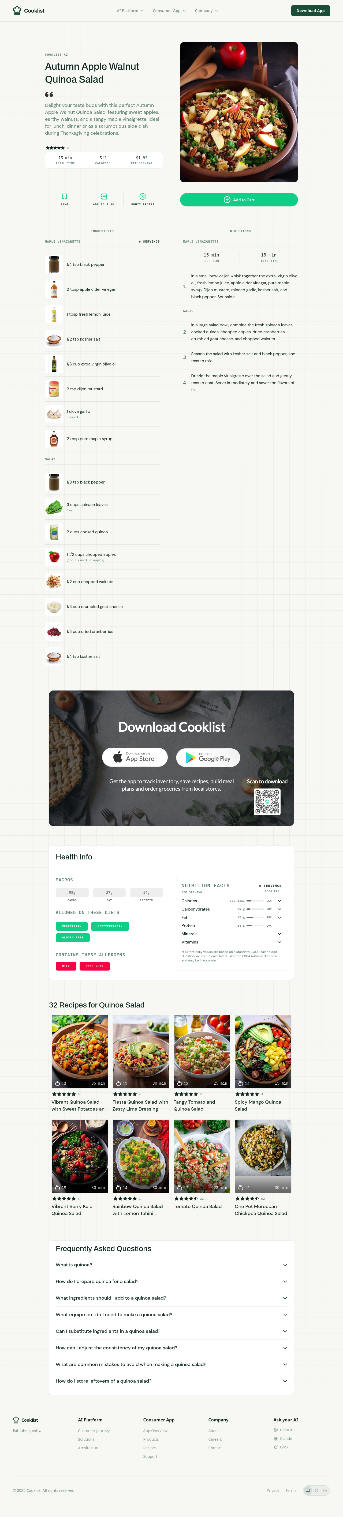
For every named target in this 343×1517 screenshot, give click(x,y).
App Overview (155, 1430)
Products (151, 1439)
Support (150, 1456)
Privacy (273, 1490)
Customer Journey (94, 1430)
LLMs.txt (252, 1490)
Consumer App (169, 10)
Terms (291, 1490)
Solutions (86, 1439)
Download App (311, 10)
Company (207, 10)
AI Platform (130, 10)
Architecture (88, 1447)
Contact (215, 1447)
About (213, 1430)
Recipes (149, 1447)
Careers (215, 1439)
